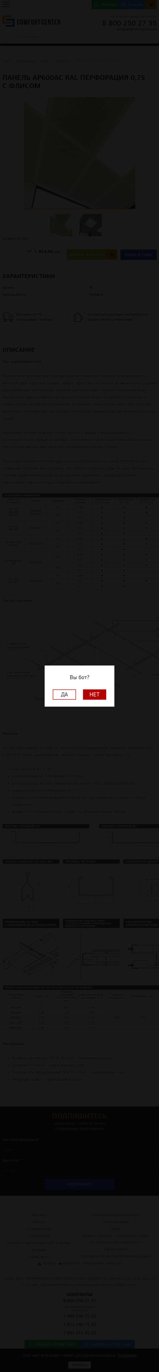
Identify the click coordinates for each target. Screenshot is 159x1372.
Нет (94, 694)
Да (64, 694)
